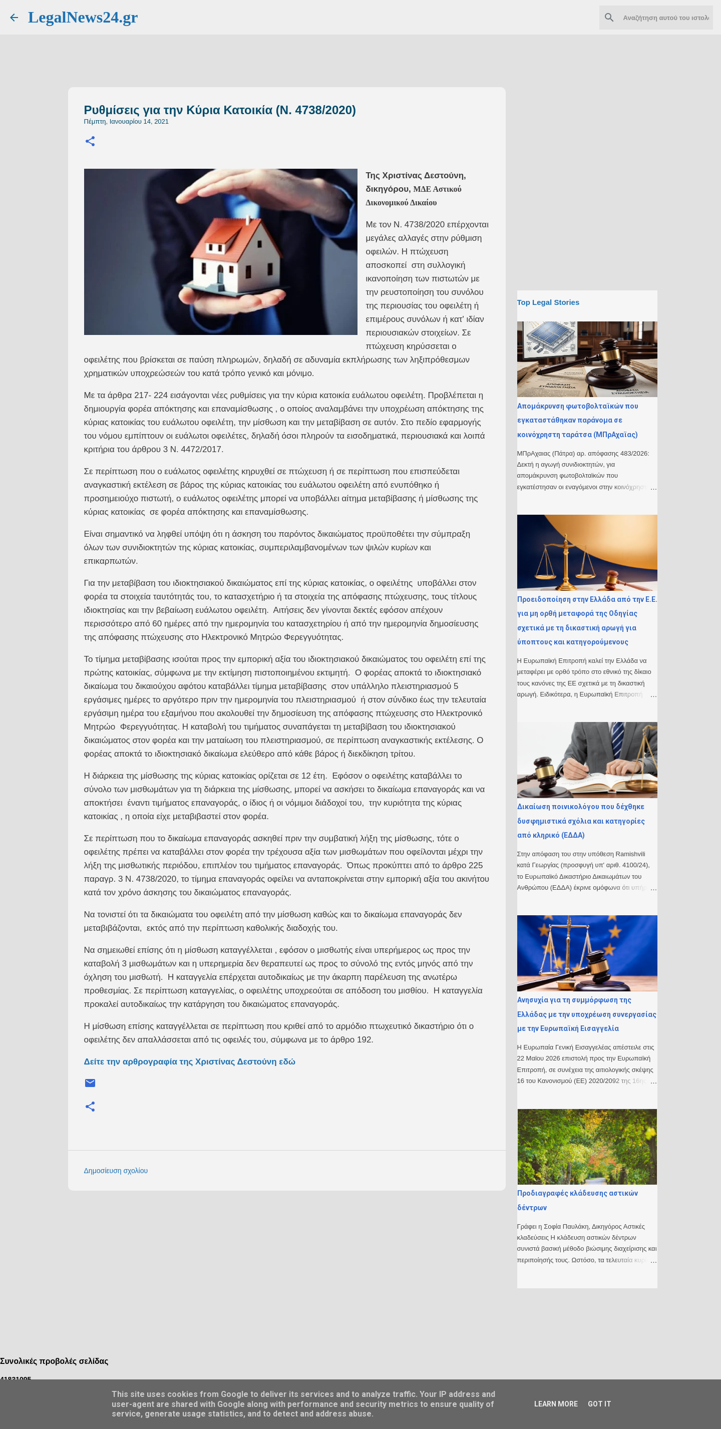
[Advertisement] (307, 1268)
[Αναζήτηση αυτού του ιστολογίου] (660, 18)
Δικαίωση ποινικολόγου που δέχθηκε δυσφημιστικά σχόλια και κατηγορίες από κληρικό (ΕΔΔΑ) (581, 821)
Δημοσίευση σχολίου (116, 1171)
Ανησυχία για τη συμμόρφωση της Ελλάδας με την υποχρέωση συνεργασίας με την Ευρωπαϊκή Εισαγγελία (586, 1014)
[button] (90, 142)
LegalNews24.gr (83, 17)
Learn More (556, 1404)
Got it (599, 1404)
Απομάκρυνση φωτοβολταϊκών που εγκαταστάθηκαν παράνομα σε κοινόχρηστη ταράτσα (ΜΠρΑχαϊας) (577, 420)
